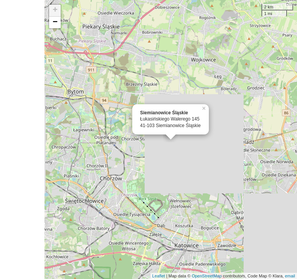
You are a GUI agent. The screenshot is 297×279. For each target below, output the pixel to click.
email (290, 276)
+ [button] (55, 10)
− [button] (55, 22)
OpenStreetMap (207, 276)
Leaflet (158, 276)
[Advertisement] (22, 139)
